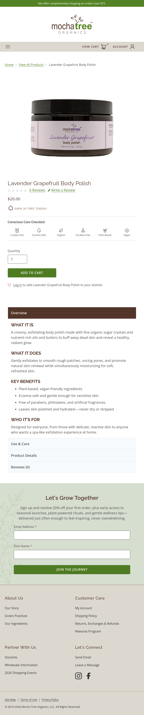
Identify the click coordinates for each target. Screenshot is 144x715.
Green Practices (16, 616)
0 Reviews (37, 190)
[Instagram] (78, 676)
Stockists (11, 657)
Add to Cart (32, 273)
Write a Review (61, 190)
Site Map (10, 699)
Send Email (83, 657)
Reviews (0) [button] (20, 467)
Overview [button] (19, 313)
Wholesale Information (21, 665)
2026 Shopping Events (21, 673)
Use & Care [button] (20, 443)
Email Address (25, 527)
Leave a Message (87, 665)
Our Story (12, 608)
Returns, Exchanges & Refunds (97, 623)
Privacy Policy (50, 699)
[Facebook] (89, 676)
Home (9, 65)
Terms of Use (28, 699)
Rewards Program (88, 631)
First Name (23, 546)
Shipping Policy (86, 616)
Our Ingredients (16, 623)
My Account (83, 608)
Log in (17, 285)
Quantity (14, 251)
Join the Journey (72, 569)
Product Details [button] (24, 455)
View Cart (95, 46)
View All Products (31, 65)
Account (124, 47)
